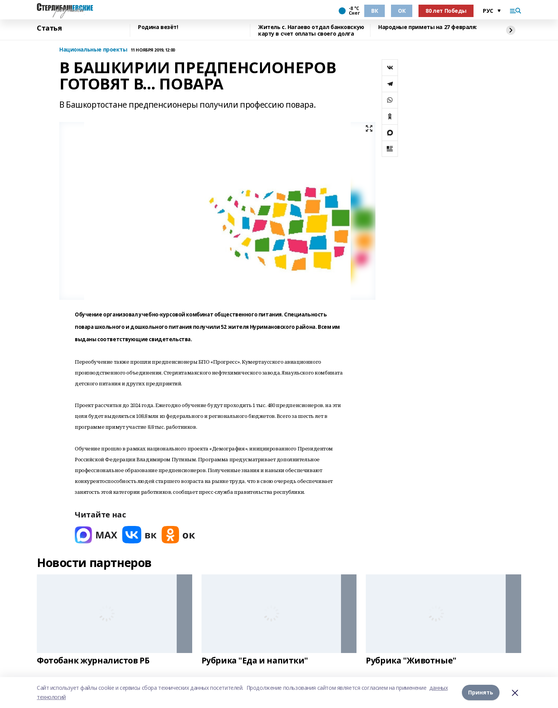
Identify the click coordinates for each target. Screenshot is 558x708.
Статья (49, 28)
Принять (480, 692)
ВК (374, 10)
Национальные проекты (93, 49)
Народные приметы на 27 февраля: (427, 27)
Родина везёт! (158, 27)
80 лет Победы (446, 10)
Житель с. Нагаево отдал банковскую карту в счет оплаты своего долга (311, 30)
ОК (401, 10)
